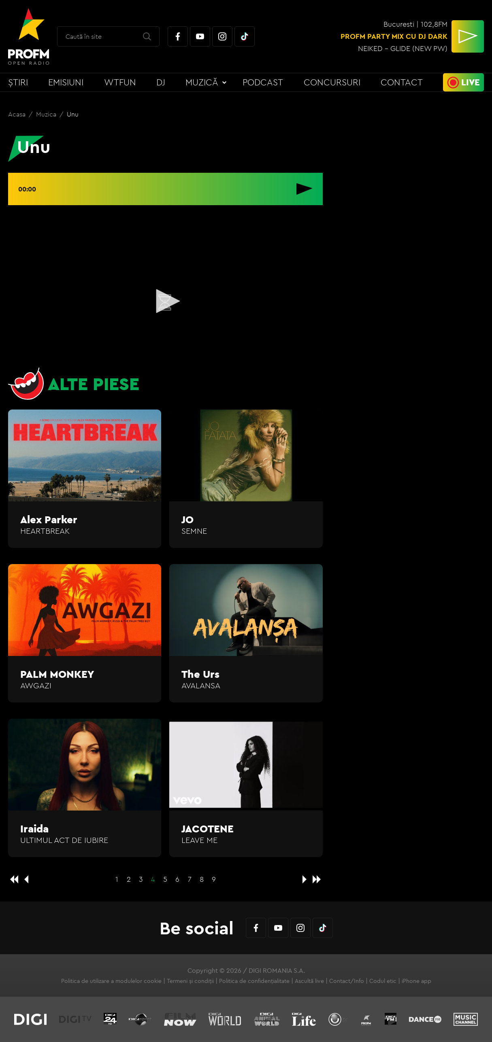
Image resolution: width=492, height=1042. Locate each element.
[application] (165, 301)
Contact (402, 82)
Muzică (201, 82)
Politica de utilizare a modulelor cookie (111, 981)
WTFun (120, 82)
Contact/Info (346, 981)
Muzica (47, 114)
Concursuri (332, 82)
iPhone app (416, 981)
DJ (160, 82)
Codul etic (382, 981)
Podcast (263, 82)
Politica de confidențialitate (254, 981)
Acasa (17, 114)
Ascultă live (309, 981)
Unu (73, 114)
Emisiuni (65, 82)
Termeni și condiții (190, 981)
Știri (18, 82)
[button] (165, 301)
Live (470, 82)
